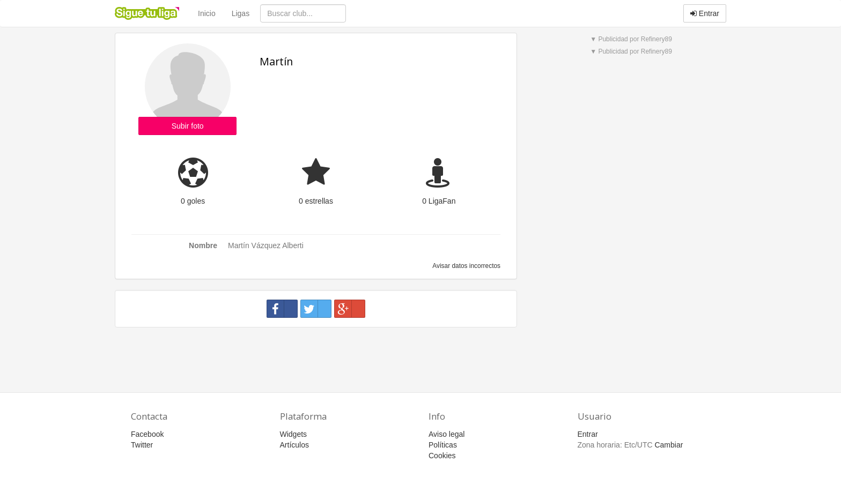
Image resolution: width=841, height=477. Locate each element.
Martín (276, 61)
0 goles (193, 201)
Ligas (240, 13)
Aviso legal (446, 434)
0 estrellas (316, 201)
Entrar (704, 13)
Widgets (293, 434)
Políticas (443, 445)
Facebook (147, 434)
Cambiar (668, 445)
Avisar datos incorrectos (465, 266)
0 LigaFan (438, 201)
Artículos (294, 445)
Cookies (442, 455)
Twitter (142, 445)
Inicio (207, 13)
